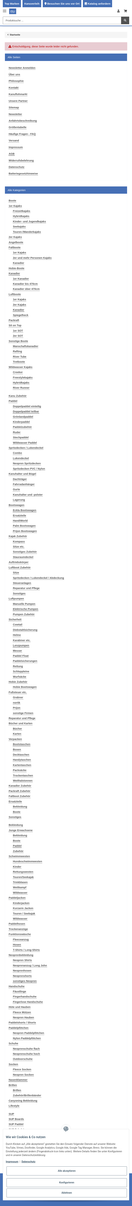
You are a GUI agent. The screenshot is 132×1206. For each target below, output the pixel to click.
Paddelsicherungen (25, 660)
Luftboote (15, 294)
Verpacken (15, 738)
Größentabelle (17, 127)
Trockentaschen (23, 775)
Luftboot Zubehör (20, 567)
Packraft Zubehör (19, 790)
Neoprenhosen (22, 970)
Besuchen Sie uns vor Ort (63, 3)
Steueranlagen (22, 582)
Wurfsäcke (19, 676)
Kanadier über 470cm (26, 288)
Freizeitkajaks (21, 210)
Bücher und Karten (20, 723)
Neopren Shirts (22, 960)
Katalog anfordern (99, 3)
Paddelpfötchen (19, 1027)
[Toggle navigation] (4, 9)
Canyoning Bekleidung (23, 1100)
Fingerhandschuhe (24, 996)
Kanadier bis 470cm (25, 283)
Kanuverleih (31, 3)
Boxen (17, 749)
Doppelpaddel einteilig (27, 406)
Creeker (18, 372)
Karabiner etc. (21, 640)
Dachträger (20, 479)
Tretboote (19, 361)
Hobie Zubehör (18, 681)
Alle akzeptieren (67, 1170)
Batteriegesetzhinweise (23, 173)
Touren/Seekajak (23, 877)
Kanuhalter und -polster (28, 494)
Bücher (17, 728)
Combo (17, 452)
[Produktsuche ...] (62, 20)
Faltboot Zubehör (19, 796)
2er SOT (18, 335)
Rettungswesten (23, 871)
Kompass (19, 541)
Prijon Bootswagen (25, 530)
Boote (16, 811)
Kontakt (13, 87)
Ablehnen (66, 1192)
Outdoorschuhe (23, 1058)
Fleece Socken (22, 1069)
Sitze (16, 572)
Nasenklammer (18, 1079)
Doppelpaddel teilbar (26, 411)
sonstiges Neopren (25, 980)
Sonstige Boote (18, 341)
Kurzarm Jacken (23, 908)
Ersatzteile (19, 515)
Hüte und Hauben (19, 1006)
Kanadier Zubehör (20, 785)
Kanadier (18, 262)
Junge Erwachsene (21, 830)
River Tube (19, 356)
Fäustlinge (19, 991)
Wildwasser (20, 892)
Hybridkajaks (21, 216)
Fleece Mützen (22, 1012)
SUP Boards (16, 1118)
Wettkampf (19, 887)
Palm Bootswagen (24, 525)
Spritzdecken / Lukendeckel (26, 447)
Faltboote (15, 247)
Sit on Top (15, 325)
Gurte (16, 489)
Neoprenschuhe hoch (26, 1053)
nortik (16, 702)
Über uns (14, 74)
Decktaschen (21, 754)
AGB (11, 153)
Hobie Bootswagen (25, 686)
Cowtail (17, 624)
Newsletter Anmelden (22, 67)
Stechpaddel (21, 437)
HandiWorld (20, 520)
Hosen (17, 944)
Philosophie (16, 80)
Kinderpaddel (21, 421)
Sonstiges (19, 593)
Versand (14, 140)
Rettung (18, 666)
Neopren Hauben (23, 1017)
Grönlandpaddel (23, 416)
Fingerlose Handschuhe (28, 1001)
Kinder (17, 866)
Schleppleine (21, 671)
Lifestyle (14, 1105)
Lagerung (19, 499)
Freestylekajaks (23, 377)
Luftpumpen (16, 598)
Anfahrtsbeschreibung (23, 120)
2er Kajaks (15, 236)
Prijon (16, 707)
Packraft (14, 320)
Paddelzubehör (22, 426)
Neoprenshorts (22, 975)
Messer (17, 650)
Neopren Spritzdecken (27, 463)
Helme (17, 634)
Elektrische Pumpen (25, 608)
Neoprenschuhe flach (26, 1048)
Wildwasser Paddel (25, 442)
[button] (118, 11)
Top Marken (12, 3)
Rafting (17, 351)
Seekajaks (19, 226)
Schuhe (13, 1043)
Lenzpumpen (21, 645)
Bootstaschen (21, 744)
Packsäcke (19, 770)
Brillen (13, 1085)
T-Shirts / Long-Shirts (26, 949)
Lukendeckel (21, 458)
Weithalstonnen (22, 780)
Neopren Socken (23, 1074)
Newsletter (15, 114)
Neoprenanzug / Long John (30, 965)
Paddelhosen (17, 923)
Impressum (16, 147)
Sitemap (14, 107)
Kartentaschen (22, 764)
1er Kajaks (15, 205)
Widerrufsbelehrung (21, 160)
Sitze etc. (18, 546)
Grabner (18, 697)
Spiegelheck (20, 315)
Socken (13, 1064)
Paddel (13, 400)
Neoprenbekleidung (21, 954)
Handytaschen (22, 759)
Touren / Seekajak (24, 913)
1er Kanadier (21, 278)
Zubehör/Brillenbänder (27, 1095)
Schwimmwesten (19, 856)
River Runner (21, 387)
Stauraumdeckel (23, 556)
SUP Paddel (16, 1124)
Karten (17, 733)
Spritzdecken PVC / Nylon (29, 468)
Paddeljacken (17, 897)
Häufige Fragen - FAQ (22, 133)
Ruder (16, 432)
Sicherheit (15, 619)
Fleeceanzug (21, 939)
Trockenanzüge (18, 928)
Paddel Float (21, 655)
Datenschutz (16, 166)
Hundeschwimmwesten (27, 861)
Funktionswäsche (20, 934)
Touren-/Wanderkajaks (27, 231)
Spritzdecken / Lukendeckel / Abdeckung (38, 577)
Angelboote (16, 242)
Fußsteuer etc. (18, 692)
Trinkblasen (20, 882)
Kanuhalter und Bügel (22, 473)
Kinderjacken (21, 902)
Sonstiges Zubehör (25, 551)
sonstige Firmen (23, 713)
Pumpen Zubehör (23, 614)
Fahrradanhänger (23, 484)
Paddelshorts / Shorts (22, 1022)
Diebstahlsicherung (25, 629)
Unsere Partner (18, 100)
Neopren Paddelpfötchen (28, 1032)
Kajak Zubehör (18, 536)
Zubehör (18, 851)
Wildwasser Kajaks (20, 366)
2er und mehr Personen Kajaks (32, 257)
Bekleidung (20, 806)
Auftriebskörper (19, 562)
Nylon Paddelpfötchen (27, 1038)
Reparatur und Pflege (26, 588)
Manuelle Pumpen (24, 603)
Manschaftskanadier (25, 346)
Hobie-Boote (16, 268)
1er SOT (18, 330)
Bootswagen (16, 505)
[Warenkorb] (125, 11)
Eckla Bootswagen (24, 510)
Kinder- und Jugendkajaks (29, 221)
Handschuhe (16, 986)
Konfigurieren (66, 1182)
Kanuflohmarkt (18, 94)
